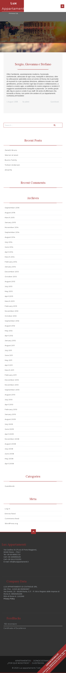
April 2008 (9, 464)
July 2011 (8, 350)
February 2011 (11, 375)
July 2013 (8, 286)
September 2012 (12, 321)
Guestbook (55, 102)
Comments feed (12, 518)
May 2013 (9, 291)
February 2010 (11, 409)
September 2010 (12, 390)
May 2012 (9, 331)
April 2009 (9, 434)
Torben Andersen (12, 165)
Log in (7, 509)
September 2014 (12, 232)
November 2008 (12, 439)
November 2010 (12, 385)
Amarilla (8, 170)
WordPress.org (11, 523)
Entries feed (10, 514)
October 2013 (11, 277)
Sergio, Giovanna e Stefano (33, 64)
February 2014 (11, 262)
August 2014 (10, 237)
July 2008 (9, 449)
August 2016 (10, 213)
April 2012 (9, 336)
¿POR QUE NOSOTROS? (18, 663)
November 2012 (11, 311)
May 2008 (9, 459)
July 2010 (9, 400)
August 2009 (10, 419)
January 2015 (10, 222)
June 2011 (9, 355)
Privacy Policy (9, 599)
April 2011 (9, 365)
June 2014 (9, 247)
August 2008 (10, 444)
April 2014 (9, 252)
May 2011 (8, 360)
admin (27, 102)
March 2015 (9, 217)
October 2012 (11, 316)
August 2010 (10, 395)
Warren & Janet (11, 155)
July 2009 (9, 424)
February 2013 (11, 306)
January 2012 (10, 340)
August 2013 (10, 281)
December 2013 (12, 272)
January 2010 (10, 414)
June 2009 (9, 429)
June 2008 (9, 454)
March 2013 (10, 301)
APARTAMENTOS (23, 660)
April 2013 (9, 296)
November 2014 (12, 227)
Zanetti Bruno (11, 150)
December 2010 (12, 380)
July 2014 (8, 242)
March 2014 (10, 257)
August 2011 (10, 345)
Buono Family (11, 160)
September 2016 (12, 208)
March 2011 (9, 370)
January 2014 (10, 267)
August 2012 (10, 326)
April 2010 (9, 404)
